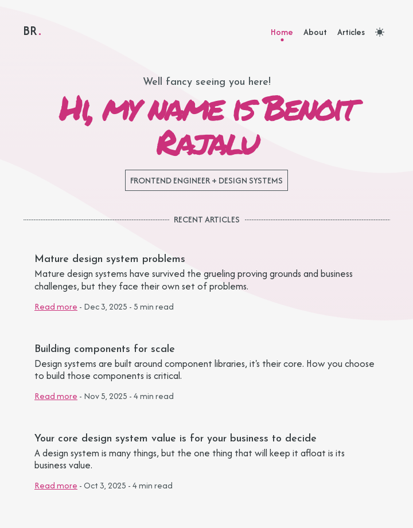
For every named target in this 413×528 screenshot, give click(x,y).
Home (282, 32)
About (315, 32)
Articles (351, 32)
